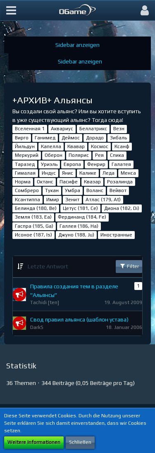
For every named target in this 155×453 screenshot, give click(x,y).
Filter (129, 266)
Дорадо (95, 138)
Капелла (51, 146)
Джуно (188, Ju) (76, 235)
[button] (11, 10)
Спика (117, 155)
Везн (118, 129)
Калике (87, 173)
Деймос (71, 138)
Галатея (121, 164)
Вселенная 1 (30, 129)
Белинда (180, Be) (36, 208)
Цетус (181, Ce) (80, 208)
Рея (99, 155)
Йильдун (25, 146)
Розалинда (120, 182)
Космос (99, 146)
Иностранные (116, 235)
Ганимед (45, 138)
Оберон (53, 155)
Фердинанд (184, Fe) (82, 217)
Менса (128, 173)
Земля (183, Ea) (33, 217)
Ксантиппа (27, 199)
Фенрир (96, 164)
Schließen (80, 442)
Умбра (72, 190)
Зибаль (118, 138)
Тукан (52, 190)
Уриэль (49, 164)
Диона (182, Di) (121, 208)
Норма (23, 182)
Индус (49, 173)
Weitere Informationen (33, 442)
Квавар (76, 146)
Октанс (45, 182)
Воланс (94, 190)
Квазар (92, 182)
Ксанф (121, 146)
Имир (52, 199)
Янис (67, 173)
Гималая (25, 173)
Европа (72, 164)
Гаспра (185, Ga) (34, 226)
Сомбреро (27, 190)
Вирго (22, 138)
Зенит (72, 199)
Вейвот (118, 190)
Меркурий (26, 155)
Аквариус (62, 129)
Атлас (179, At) (103, 199)
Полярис (79, 155)
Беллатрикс (93, 129)
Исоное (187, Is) (33, 235)
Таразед (25, 164)
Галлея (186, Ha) (79, 226)
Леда (108, 173)
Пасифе (69, 182)
